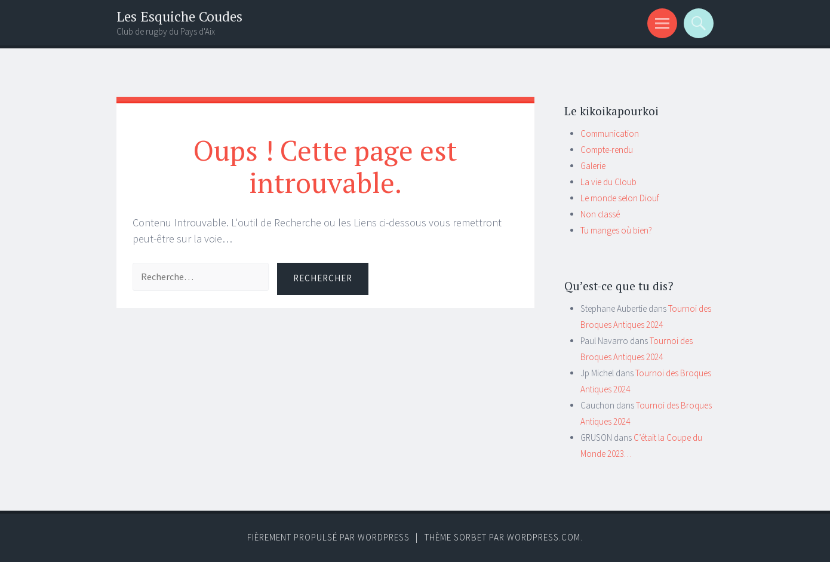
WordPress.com (543, 537)
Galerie (592, 165)
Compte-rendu (606, 149)
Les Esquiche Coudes (179, 16)
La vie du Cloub (608, 182)
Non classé (600, 214)
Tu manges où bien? (616, 230)
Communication (609, 133)
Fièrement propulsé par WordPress (328, 537)
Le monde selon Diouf (619, 198)
